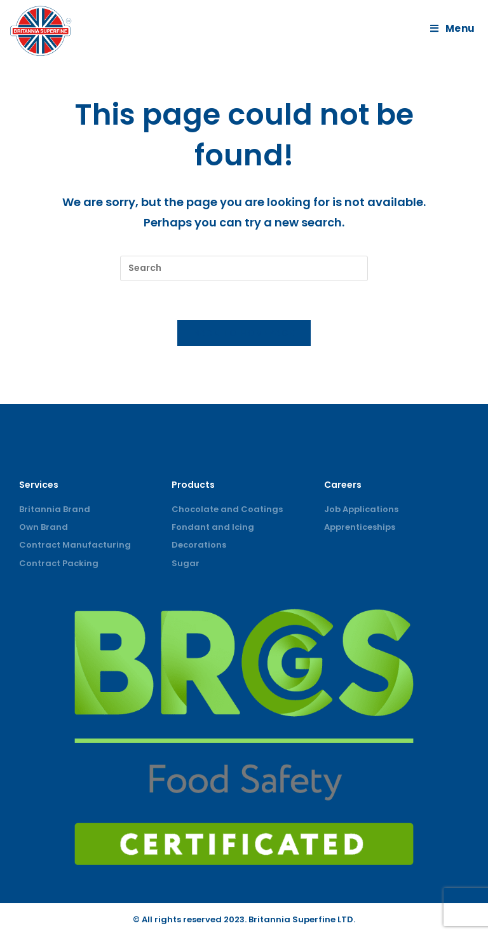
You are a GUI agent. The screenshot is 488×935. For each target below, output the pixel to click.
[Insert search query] (244, 268)
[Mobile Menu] (454, 28)
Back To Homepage (244, 333)
